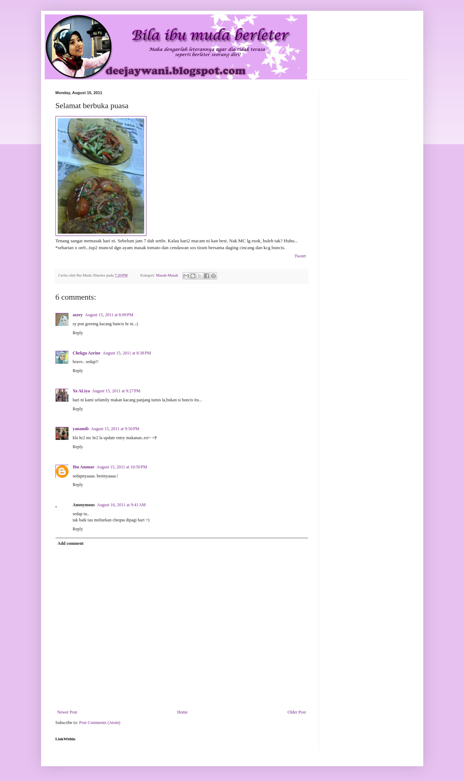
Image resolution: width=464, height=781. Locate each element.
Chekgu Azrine (87, 353)
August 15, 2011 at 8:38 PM (127, 353)
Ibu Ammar (83, 466)
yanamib (81, 428)
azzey (78, 314)
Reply (78, 332)
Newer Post (67, 712)
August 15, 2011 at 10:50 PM (122, 466)
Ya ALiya (81, 390)
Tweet (300, 256)
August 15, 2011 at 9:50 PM (115, 428)
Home (182, 712)
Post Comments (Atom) (99, 722)
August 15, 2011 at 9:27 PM (116, 390)
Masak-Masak (167, 275)
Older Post (297, 712)
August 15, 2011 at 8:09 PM (109, 314)
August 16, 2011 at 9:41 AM (121, 504)
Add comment (71, 543)
